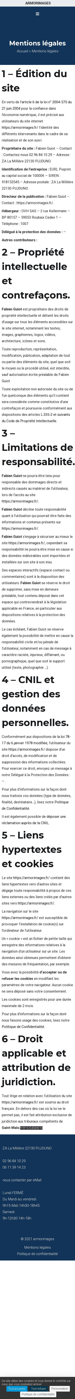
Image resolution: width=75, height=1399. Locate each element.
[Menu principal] (37, 14)
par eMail (34, 1180)
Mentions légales (37, 1247)
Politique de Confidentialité (23, 1027)
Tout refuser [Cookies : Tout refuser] (38, 1388)
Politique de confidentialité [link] (38, 1394)
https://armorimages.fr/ (20, 127)
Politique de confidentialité (37, 1254)
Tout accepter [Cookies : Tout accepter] (17, 1388)
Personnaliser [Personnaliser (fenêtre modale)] (59, 1388)
